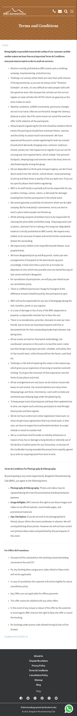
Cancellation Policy (38, 675)
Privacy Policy (38, 665)
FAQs (38, 691)
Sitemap (38, 680)
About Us (38, 656)
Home (5, 45)
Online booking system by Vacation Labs (38, 707)
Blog (38, 685)
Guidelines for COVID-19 (16, 637)
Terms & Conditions (38, 670)
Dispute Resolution (38, 661)
